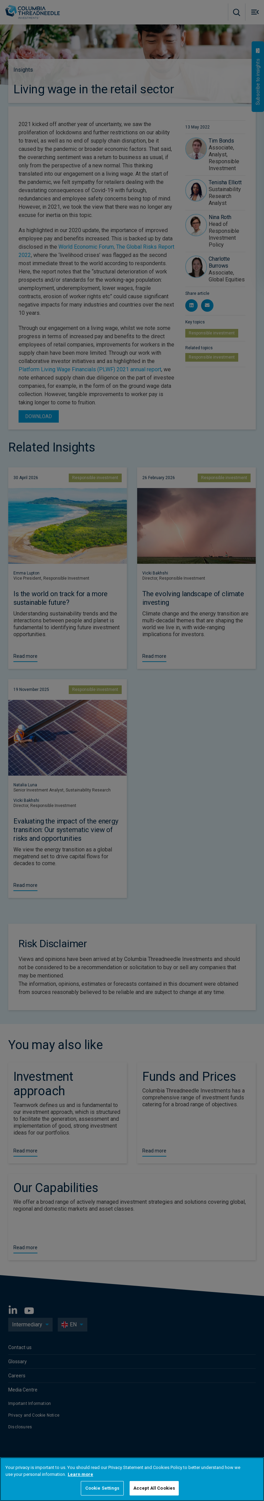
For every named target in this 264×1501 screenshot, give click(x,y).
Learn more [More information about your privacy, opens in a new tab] (80, 1474)
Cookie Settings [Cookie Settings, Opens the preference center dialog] (102, 1488)
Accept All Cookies (154, 1488)
